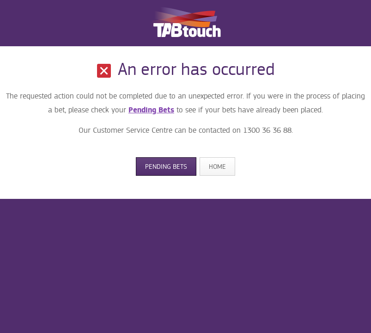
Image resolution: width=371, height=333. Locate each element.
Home (217, 166)
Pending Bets (151, 110)
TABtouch (186, 23)
